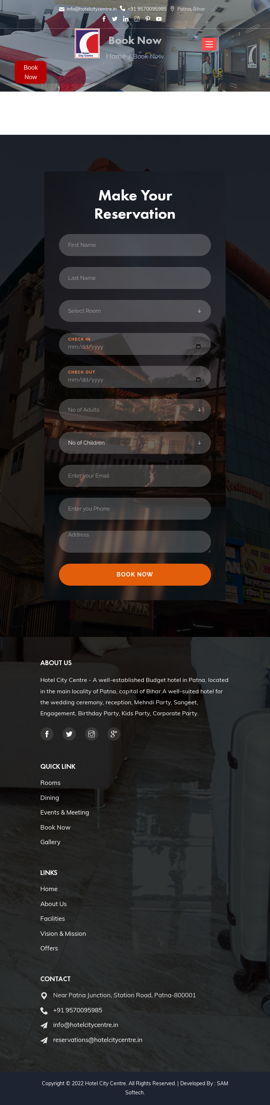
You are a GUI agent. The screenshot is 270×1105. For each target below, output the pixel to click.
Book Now (30, 72)
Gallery (50, 842)
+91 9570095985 (147, 9)
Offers (49, 948)
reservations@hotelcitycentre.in (98, 1039)
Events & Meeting (64, 812)
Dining (49, 797)
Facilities (52, 918)
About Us (53, 904)
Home (49, 889)
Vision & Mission (63, 933)
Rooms (50, 782)
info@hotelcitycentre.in (92, 9)
